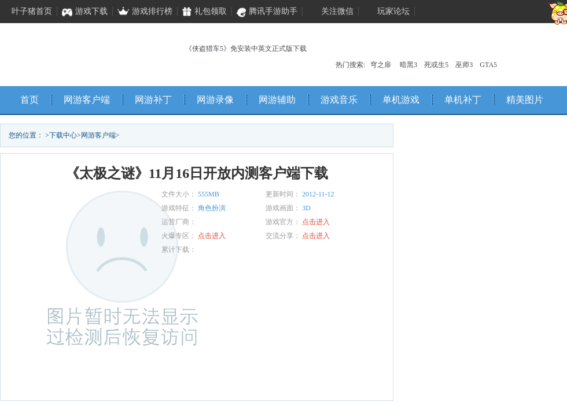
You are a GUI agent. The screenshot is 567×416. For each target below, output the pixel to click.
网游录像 (215, 100)
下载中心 (63, 135)
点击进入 (316, 222)
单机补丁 (462, 100)
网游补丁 (153, 100)
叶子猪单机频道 (75, 51)
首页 (29, 100)
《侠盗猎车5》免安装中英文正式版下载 (246, 48)
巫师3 (464, 65)
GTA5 (488, 65)
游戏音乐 (339, 100)
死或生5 (436, 65)
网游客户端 (87, 100)
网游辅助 (277, 100)
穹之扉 (380, 65)
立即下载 (92, 380)
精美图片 (524, 100)
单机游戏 (400, 100)
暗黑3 (408, 65)
